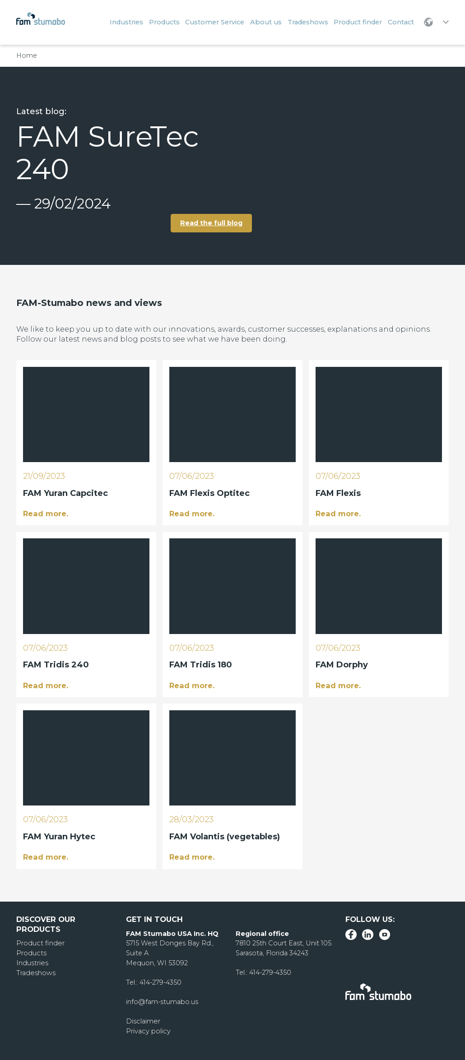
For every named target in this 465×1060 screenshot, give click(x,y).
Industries (32, 962)
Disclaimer (142, 1020)
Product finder (39, 943)
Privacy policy (148, 1030)
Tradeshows (35, 971)
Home (26, 55)
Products (31, 952)
